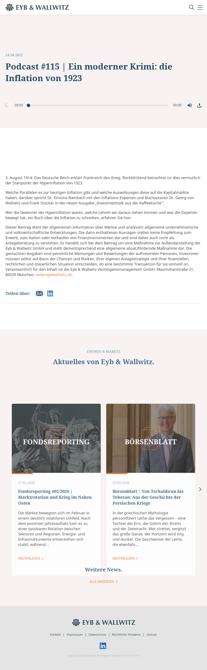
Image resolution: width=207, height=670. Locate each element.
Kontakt (55, 634)
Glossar (152, 634)
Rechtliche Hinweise (126, 634)
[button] (190, 105)
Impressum (75, 634)
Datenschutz (97, 634)
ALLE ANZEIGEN (102, 590)
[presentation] (200, 573)
